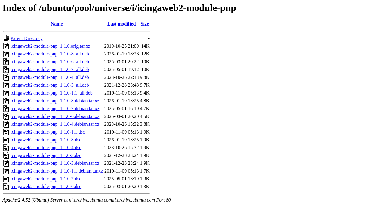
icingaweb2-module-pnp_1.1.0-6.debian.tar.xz (55, 116)
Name (57, 23)
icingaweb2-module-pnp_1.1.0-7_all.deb (50, 69)
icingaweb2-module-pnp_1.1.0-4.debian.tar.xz (55, 124)
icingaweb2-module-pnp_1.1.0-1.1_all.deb (52, 92)
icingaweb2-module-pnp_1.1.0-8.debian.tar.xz (55, 100)
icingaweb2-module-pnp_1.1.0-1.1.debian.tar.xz (57, 170)
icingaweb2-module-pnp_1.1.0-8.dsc (46, 139)
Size (145, 23)
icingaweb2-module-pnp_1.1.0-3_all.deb (50, 85)
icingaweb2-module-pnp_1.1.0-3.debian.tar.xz (55, 163)
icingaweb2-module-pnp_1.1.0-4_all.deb (50, 77)
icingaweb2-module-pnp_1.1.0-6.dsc (46, 186)
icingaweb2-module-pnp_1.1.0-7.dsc (46, 178)
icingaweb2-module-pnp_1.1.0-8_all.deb (50, 53)
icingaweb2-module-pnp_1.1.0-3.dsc (46, 155)
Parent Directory (26, 38)
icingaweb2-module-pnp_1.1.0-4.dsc (46, 147)
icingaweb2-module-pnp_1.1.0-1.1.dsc (48, 131)
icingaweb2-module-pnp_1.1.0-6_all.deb (50, 61)
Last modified (121, 23)
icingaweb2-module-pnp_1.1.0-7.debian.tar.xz (55, 108)
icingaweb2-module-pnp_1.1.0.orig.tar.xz (50, 46)
